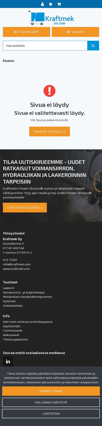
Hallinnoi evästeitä (51, 402)
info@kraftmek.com (16, 264)
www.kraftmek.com (16, 269)
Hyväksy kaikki (51, 391)
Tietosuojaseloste (15, 339)
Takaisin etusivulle (49, 131)
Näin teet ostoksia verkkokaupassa (27, 322)
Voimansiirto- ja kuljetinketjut (24, 292)
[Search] (45, 45)
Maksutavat (11, 335)
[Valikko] (75, 32)
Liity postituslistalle (24, 207)
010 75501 (10, 260)
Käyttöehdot (11, 326)
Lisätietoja (51, 413)
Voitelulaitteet (13, 305)
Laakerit (8, 288)
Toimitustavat (12, 330)
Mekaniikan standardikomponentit (27, 297)
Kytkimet (9, 301)
